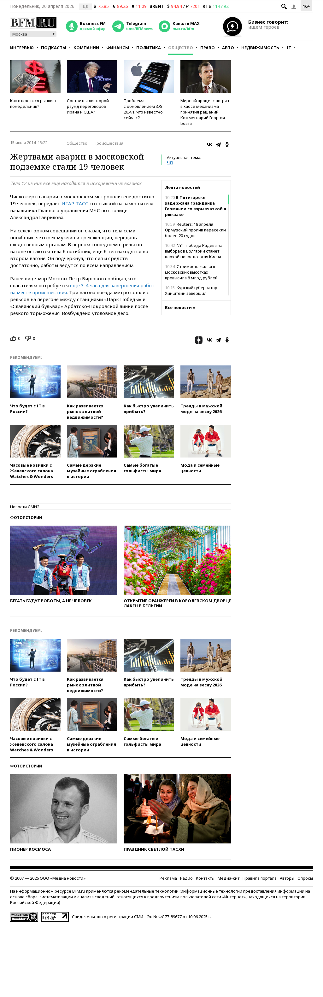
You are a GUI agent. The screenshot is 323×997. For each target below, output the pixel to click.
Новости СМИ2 (24, 507)
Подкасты (53, 47)
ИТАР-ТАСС (75, 203)
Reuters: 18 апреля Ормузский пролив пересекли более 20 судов (195, 229)
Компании (86, 47)
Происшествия (108, 143)
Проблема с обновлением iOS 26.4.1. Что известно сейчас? (143, 109)
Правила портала (260, 878)
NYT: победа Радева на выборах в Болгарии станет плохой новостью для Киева (193, 250)
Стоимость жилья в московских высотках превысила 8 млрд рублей (191, 272)
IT (288, 47)
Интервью (22, 47)
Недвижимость (260, 47)
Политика (148, 47)
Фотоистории (26, 517)
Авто (228, 47)
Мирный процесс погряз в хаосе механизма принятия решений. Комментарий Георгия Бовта (204, 112)
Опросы (305, 878)
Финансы (117, 47)
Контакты (205, 878)
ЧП (170, 162)
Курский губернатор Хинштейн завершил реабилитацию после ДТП (191, 293)
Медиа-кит (228, 878)
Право (207, 47)
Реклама (168, 878)
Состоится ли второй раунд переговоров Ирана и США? (88, 106)
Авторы (287, 878)
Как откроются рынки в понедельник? (33, 103)
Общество (180, 47)
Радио (186, 878)
